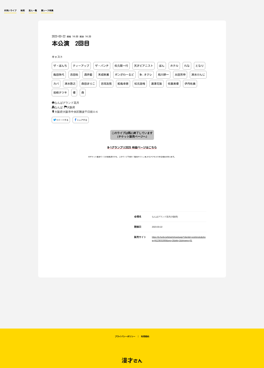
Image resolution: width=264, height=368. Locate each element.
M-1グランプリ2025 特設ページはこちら (132, 147)
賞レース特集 (47, 10)
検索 (23, 10)
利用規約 (145, 336)
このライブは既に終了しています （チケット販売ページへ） (132, 134)
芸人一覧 (33, 10)
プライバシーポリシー (125, 336)
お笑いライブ (10, 10)
